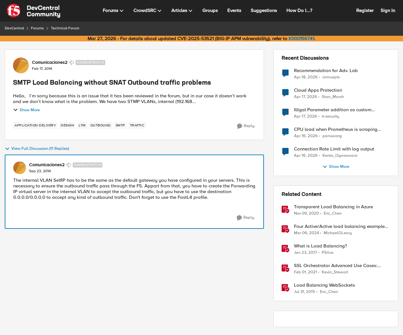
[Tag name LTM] (82, 125)
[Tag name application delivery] (35, 125)
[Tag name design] (67, 125)
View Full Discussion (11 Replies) (37, 148)
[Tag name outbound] (101, 125)
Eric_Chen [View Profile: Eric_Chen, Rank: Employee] (333, 213)
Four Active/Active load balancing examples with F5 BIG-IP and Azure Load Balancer (340, 226)
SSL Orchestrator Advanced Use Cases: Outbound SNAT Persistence (335, 265)
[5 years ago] (306, 213)
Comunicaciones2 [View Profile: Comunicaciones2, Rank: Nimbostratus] (49, 62)
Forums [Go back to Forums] (37, 28)
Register (365, 10)
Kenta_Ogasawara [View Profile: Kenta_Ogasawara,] (339, 155)
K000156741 (301, 38)
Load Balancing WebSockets (324, 285)
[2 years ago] (306, 233)
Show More (26, 110)
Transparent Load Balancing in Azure (333, 207)
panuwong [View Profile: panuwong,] (332, 136)
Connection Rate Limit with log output (334, 149)
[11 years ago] (304, 292)
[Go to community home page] (33, 10)
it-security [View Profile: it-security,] (330, 116)
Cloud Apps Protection (318, 90)
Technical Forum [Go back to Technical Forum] (65, 28)
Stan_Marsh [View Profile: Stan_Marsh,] (333, 96)
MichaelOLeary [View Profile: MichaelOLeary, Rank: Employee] (338, 233)
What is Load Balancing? (320, 246)
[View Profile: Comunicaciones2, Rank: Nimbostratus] (21, 65)
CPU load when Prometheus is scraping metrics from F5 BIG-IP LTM (335, 129)
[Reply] (246, 126)
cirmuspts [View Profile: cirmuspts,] (331, 77)
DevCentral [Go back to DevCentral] (14, 28)
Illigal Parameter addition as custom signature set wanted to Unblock (332, 110)
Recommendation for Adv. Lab (326, 70)
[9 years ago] (305, 252)
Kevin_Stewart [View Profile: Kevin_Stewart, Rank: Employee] (335, 272)
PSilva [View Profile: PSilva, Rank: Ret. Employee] (327, 252)
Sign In (388, 10)
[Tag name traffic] (137, 125)
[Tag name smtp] (120, 125)
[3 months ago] (306, 77)
